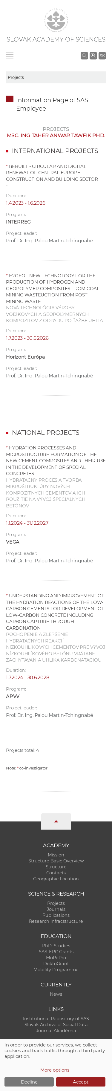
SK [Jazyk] (102, 55)
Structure (56, 867)
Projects (56, 903)
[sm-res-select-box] (56, 77)
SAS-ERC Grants (56, 951)
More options (54, 1070)
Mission (56, 855)
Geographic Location (56, 879)
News (56, 994)
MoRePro (56, 957)
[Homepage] (56, 20)
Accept (80, 1082)
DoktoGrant (56, 963)
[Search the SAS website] (84, 55)
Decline (29, 1082)
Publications (56, 915)
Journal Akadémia (56, 1030)
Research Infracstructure (56, 921)
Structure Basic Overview (56, 861)
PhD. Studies (56, 945)
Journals (56, 909)
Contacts (56, 873)
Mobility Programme (56, 969)
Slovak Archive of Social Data (56, 1024)
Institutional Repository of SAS (56, 1018)
